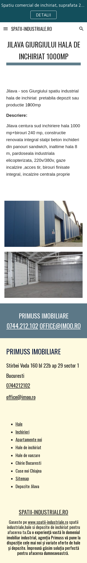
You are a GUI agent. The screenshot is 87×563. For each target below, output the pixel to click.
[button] (5, 28)
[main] (43, 51)
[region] (43, 11)
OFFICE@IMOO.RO (60, 325)
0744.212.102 (22, 325)
